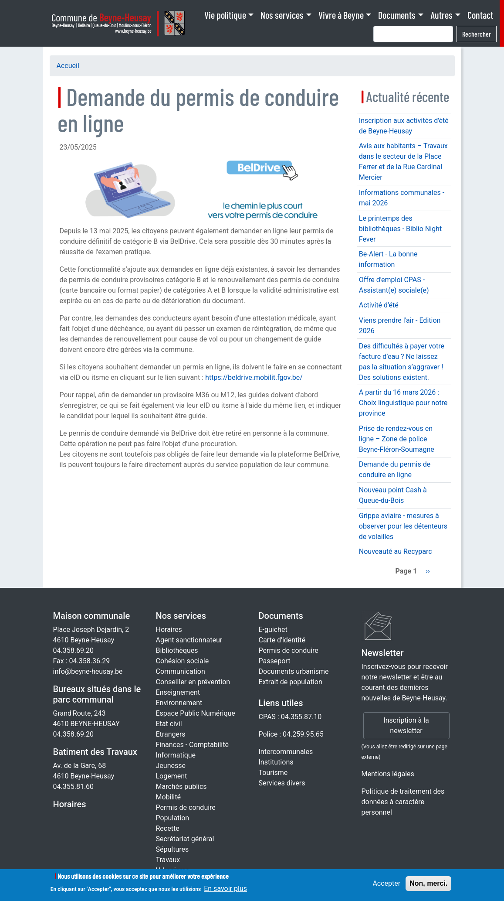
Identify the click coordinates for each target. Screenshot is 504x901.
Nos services (282, 14)
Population (172, 818)
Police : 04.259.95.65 (291, 734)
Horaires (69, 804)
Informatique (176, 755)
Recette (167, 828)
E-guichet (273, 629)
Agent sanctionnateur (189, 640)
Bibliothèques (177, 650)
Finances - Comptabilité (192, 745)
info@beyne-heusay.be (88, 671)
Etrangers (171, 734)
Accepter (386, 886)
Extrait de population (290, 682)
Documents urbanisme (294, 671)
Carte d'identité (282, 640)
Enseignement (178, 692)
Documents (397, 14)
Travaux (168, 860)
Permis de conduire (186, 807)
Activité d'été (379, 305)
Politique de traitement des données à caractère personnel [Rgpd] (403, 801)
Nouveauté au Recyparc (395, 551)
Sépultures (172, 849)
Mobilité (168, 797)
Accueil (68, 65)
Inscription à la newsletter (406, 725)
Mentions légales (388, 774)
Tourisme (273, 772)
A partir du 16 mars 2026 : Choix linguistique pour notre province (403, 402)
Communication (180, 671)
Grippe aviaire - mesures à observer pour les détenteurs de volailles (403, 526)
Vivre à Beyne (341, 14)
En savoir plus (225, 891)
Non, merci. (428, 886)
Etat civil (169, 724)
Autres (441, 14)
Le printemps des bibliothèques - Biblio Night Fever (400, 228)
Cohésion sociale (182, 661)
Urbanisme (172, 870)
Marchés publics (181, 786)
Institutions (276, 762)
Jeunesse (171, 765)
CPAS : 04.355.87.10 (290, 717)
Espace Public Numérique (195, 713)
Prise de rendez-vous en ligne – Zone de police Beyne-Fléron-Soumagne (396, 439)
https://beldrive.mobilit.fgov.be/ (254, 377)
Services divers (282, 783)
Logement (171, 776)
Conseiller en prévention (193, 682)
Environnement (179, 703)
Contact (480, 14)
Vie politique (225, 14)
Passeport (275, 661)
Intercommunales (286, 751)
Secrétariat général (185, 839)
